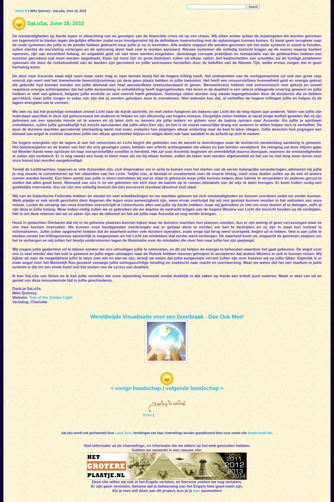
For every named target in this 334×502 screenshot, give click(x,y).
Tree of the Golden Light (51, 297)
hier (196, 491)
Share (147, 415)
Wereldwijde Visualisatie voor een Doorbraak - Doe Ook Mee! (167, 317)
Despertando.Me (260, 433)
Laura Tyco (123, 433)
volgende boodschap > (194, 388)
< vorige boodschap (136, 388)
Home (19, 11)
